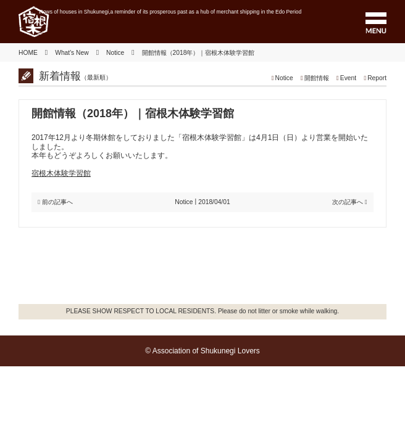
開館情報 (316, 78)
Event (348, 78)
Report (376, 78)
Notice (284, 78)
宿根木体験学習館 (61, 173)
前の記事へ (57, 202)
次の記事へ (347, 202)
